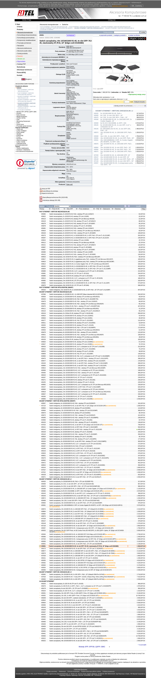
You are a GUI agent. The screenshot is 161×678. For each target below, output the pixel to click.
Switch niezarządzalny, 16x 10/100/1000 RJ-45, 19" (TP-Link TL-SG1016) (70, 377)
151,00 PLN (141, 271)
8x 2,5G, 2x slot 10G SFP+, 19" (112, 115)
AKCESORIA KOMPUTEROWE (25, 84)
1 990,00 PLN (141, 624)
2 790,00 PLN (141, 534)
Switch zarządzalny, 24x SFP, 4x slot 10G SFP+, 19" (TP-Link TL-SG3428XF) (72, 624)
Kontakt (19, 75)
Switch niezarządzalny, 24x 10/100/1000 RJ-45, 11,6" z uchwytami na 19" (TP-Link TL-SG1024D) (77, 394)
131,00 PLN (141, 320)
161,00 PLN (141, 415)
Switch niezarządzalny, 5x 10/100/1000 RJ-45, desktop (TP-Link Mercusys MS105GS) (74, 296)
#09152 (43, 266)
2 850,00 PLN (141, 525)
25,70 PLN (142, 240)
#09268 (43, 624)
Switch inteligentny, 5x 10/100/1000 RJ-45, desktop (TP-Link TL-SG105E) (70, 420)
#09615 (43, 368)
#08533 (43, 351)
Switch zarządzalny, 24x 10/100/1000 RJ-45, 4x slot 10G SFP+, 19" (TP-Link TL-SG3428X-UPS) (77, 610)
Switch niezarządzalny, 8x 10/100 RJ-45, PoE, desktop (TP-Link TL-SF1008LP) (72, 245)
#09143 (43, 451)
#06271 (43, 380)
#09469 (43, 484)
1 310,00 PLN (141, 591)
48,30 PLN (142, 318)
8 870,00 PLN (141, 619)
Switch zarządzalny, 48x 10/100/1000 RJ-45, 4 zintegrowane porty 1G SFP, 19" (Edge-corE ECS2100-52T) (80, 570)
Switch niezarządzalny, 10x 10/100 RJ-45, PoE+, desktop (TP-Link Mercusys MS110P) (74, 257)
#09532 (43, 304)
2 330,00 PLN (141, 570)
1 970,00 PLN (141, 586)
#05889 (43, 271)
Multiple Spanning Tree (73, 95)
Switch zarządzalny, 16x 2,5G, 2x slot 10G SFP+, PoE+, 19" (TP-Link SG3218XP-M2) (74, 500)
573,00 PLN (141, 283)
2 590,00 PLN (141, 470)
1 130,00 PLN (141, 544)
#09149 (43, 607)
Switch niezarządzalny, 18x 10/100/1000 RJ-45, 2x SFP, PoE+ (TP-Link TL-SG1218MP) (75, 387)
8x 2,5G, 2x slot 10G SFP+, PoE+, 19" (114, 117)
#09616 (43, 261)
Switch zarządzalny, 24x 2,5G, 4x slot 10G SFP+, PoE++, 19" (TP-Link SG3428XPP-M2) (75, 621)
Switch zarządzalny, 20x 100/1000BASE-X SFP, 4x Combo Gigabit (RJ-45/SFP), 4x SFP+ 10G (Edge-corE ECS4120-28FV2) (85, 505)
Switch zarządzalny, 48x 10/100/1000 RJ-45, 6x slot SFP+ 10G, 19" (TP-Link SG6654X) (75, 633)
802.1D (72, 48)
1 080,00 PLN (141, 467)
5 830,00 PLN (141, 530)
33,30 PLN (142, 226)
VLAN (63, 74)
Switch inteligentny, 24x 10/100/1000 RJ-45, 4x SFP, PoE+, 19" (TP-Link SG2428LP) (74, 462)
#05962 (43, 574)
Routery (18, 113)
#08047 (43, 394)
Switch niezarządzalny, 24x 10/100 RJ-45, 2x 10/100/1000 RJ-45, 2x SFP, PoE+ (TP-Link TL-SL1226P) (79, 283)
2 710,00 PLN (141, 574)
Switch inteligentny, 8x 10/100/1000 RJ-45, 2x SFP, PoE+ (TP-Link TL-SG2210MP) (73, 427)
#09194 (43, 441)
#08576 (43, 509)
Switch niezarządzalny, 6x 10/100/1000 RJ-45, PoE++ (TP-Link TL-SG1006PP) (72, 327)
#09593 (43, 443)
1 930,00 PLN (141, 477)
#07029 (43, 555)
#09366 (43, 536)
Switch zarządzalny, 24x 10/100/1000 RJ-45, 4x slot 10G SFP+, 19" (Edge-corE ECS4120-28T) (77, 525)
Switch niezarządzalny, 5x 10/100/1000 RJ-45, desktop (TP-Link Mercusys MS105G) (74, 308)
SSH (67, 118)
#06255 (43, 382)
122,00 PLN (141, 249)
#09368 (43, 488)
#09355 (43, 560)
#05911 (43, 323)
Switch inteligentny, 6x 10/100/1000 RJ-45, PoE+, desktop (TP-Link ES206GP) (72, 403)
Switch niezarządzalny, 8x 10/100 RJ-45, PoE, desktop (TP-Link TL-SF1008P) (72, 249)
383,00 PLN (141, 441)
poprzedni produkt (106, 35)
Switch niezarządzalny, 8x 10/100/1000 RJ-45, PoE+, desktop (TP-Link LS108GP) (73, 332)
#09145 (43, 493)
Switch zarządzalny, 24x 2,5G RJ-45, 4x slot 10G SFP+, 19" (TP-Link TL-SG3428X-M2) (74, 605)
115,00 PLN (141, 245)
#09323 (43, 299)
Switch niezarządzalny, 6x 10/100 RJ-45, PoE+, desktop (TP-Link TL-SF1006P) (72, 233)
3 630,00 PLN (141, 631)
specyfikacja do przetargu (50, 191)
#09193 (43, 363)
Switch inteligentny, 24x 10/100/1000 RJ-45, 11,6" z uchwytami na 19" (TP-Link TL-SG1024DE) (77, 465)
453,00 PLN (141, 266)
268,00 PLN (141, 389)
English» (28, 79)
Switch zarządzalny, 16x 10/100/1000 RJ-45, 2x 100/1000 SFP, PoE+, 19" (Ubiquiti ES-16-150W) (77, 498)
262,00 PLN (141, 235)
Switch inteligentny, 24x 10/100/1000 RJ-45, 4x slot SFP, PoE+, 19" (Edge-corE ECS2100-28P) (77, 470)
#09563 (43, 600)
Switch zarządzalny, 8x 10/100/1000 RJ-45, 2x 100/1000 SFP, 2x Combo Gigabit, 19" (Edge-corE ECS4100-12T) (82, 488)
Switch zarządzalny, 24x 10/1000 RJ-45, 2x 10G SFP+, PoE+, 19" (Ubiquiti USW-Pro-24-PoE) (76, 574)
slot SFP (100, 89)
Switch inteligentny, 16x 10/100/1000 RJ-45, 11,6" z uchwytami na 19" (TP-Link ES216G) (75, 443)
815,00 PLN (141, 474)
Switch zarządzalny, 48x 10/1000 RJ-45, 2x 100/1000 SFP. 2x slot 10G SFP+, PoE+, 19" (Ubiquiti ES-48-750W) (81, 553)
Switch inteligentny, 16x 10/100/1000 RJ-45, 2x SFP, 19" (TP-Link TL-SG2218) (72, 451)
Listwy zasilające (21, 130)
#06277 (43, 320)
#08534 (43, 436)
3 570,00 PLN (141, 505)
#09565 (43, 503)
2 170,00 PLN (141, 548)
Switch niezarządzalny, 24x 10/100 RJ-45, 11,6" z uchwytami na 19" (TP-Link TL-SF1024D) (76, 278)
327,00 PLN (141, 356)
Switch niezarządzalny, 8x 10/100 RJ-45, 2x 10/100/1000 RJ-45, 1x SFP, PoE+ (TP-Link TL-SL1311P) (79, 238)
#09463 (43, 617)
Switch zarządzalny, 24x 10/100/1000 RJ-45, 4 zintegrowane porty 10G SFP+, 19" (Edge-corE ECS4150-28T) (81, 528)
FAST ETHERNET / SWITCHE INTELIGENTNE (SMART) (84, 26)
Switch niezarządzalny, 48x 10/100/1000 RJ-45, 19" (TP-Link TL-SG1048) (70, 399)
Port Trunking (70, 80)
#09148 (43, 523)
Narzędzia (20, 45)
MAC (63, 148)
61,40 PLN (142, 330)
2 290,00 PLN (141, 612)
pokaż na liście (134, 35)
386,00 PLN (141, 285)
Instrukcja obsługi (48, 200)
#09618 (43, 391)
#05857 (43, 247)
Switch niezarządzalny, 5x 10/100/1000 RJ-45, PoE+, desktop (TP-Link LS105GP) (73, 301)
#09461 (43, 633)
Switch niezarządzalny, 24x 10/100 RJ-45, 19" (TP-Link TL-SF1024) (69, 280)
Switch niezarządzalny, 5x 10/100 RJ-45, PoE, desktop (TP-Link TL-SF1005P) (72, 223)
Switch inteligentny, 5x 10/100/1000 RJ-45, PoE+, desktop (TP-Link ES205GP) (72, 415)
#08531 (43, 455)
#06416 (43, 346)
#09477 (43, 361)
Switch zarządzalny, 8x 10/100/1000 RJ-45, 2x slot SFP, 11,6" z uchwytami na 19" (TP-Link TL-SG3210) (79, 493)
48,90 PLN (142, 337)
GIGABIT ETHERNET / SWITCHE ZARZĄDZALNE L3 (120, 28)
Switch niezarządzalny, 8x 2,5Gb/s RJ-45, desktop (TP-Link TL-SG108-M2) (71, 339)
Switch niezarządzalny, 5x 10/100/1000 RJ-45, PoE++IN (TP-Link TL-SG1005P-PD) (73, 299)
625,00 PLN (141, 387)
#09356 (43, 541)
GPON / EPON (20, 118)
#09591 (43, 544)
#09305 (43, 372)
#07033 (43, 539)
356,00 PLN (141, 465)
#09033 (43, 453)
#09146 (43, 495)
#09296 (43, 448)
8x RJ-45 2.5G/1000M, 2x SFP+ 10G (113, 123)
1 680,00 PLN (141, 614)
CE (67, 176)
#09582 (43, 384)
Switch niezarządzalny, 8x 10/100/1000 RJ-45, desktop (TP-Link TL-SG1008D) (72, 349)
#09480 (43, 252)
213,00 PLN (141, 391)
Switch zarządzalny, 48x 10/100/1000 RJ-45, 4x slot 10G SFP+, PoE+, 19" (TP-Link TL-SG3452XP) (78, 640)
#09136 (43, 339)
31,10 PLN (142, 308)
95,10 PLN (142, 223)
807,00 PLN (141, 484)
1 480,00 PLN (141, 495)
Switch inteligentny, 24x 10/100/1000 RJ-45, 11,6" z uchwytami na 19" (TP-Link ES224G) (75, 460)
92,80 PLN (142, 276)
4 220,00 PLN (141, 563)
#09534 (43, 230)
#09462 (43, 619)
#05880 (43, 276)
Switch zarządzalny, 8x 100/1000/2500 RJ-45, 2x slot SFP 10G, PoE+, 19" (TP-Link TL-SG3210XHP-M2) (80, 495)
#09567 (43, 403)
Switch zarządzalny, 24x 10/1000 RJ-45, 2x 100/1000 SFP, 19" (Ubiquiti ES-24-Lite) (73, 518)
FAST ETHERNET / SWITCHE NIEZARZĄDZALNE (53, 26)
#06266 (43, 396)
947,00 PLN (141, 290)
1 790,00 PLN (141, 500)
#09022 (43, 216)
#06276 (43, 458)
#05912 (43, 349)
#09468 (43, 500)
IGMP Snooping (71, 97)
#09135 (43, 422)
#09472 (43, 462)
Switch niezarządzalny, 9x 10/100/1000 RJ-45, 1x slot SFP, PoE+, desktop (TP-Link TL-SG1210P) (77, 365)
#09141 (43, 427)
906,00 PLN (141, 607)
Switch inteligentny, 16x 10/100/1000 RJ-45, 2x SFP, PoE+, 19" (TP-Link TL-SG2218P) (74, 448)
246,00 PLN (141, 380)
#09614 (43, 264)
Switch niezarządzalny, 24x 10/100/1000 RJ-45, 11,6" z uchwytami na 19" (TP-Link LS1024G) (76, 389)
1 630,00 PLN (141, 511)
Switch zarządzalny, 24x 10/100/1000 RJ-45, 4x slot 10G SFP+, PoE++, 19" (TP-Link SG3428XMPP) (78, 612)
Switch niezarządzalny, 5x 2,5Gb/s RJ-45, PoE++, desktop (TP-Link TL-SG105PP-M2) (74, 306)
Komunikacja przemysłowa (25, 37)
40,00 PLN (142, 296)
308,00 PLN (141, 363)
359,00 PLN (141, 434)
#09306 (43, 605)
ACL (67, 113)
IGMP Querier (70, 99)
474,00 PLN (141, 451)
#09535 (43, 330)
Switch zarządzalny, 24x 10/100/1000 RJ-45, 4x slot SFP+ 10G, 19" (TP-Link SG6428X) (75, 617)
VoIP (17, 119)
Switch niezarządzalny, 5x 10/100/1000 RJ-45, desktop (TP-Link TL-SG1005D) (72, 323)
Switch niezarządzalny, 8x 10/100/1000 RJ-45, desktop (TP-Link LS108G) (70, 344)
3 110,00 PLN (141, 551)
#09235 (43, 583)
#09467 (43, 612)
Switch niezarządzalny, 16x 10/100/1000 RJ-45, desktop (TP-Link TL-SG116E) (72, 380)
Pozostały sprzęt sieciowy (24, 126)
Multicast (72, 124)
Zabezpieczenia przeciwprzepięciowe (21, 144)
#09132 (43, 254)
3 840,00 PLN (141, 553)
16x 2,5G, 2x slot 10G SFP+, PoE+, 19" (114, 136)
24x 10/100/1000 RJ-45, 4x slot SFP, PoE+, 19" (117, 159)
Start (18, 24)
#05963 (43, 579)
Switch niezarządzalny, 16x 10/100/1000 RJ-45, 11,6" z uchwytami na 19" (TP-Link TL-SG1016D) (77, 375)
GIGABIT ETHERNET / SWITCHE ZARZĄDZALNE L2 (88, 28)
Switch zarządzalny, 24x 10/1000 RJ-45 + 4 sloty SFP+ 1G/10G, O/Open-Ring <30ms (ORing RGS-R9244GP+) (81, 577)
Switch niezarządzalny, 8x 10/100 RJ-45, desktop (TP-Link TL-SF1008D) (70, 247)
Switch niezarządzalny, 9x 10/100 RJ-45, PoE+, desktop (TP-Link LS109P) (71, 252)
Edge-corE (69, 184)
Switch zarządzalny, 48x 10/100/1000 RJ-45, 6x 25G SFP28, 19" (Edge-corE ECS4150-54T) (76, 560)
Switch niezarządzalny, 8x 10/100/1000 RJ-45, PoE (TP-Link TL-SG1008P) (71, 353)
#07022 (43, 472)
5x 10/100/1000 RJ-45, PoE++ (111, 113)
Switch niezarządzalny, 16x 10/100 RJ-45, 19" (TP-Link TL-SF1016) (69, 273)
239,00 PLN (141, 377)
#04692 (43, 356)
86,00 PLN (142, 301)
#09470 (43, 486)
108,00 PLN (141, 334)
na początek (142, 645)
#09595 (43, 389)
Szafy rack (19, 129)
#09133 (43, 311)
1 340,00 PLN (141, 536)
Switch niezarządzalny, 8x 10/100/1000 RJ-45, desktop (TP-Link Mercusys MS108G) (74, 337)
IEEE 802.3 (69, 46)
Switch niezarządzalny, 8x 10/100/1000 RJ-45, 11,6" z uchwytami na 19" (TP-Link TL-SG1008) (76, 346)
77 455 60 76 (126, 16)
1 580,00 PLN (141, 638)
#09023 (43, 315)
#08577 (43, 551)
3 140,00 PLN (141, 621)
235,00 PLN (141, 365)
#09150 (43, 614)
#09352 (43, 595)
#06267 (43, 377)
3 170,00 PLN (141, 565)
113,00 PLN (141, 408)
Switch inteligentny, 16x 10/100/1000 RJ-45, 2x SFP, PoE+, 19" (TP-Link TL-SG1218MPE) (75, 453)
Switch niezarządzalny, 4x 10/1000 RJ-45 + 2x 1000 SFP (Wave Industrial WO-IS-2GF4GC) (76, 294)
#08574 (43, 498)
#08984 (43, 514)
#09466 (43, 621)
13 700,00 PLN (140, 636)
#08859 (43, 353)
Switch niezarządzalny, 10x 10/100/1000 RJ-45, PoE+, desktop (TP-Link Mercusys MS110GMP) (77, 368)
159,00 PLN (141, 384)
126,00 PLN (141, 254)
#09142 (43, 429)
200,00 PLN (141, 313)
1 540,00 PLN (141, 600)
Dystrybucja (21, 67)
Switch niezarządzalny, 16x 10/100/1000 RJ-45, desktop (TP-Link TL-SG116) (71, 382)
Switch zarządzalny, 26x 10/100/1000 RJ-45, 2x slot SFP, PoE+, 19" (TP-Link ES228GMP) (75, 544)
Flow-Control (70, 66)
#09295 (43, 417)
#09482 (43, 214)
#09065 (43, 283)
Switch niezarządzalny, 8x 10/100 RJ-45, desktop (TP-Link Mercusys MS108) (71, 242)
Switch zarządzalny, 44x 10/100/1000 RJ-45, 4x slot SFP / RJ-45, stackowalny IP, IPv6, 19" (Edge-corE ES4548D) (83, 546)
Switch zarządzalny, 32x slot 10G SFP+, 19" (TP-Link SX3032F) (68, 629)
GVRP (68, 76)
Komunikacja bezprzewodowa (26, 35)
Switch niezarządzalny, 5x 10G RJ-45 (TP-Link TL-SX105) (66, 583)
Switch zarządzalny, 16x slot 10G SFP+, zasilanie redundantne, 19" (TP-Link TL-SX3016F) (75, 598)
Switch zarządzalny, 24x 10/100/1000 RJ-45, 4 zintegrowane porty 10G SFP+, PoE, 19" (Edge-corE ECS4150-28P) (83, 541)
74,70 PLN (142, 325)
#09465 (43, 631)
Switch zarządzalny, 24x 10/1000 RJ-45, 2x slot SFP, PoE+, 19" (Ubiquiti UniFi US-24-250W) (76, 511)
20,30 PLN (142, 216)
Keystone (19, 138)
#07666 (43, 294)
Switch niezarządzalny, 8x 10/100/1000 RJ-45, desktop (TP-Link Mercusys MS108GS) (74, 330)
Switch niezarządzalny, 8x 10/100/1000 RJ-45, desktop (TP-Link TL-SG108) (71, 351)
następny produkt (119, 35)
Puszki (18, 137)
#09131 (43, 245)
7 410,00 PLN (141, 577)
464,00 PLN (141, 458)
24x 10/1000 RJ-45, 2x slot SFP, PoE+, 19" (116, 147)
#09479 (43, 301)
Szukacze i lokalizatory (23, 149)
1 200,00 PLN (141, 498)
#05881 (43, 273)
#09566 (43, 410)
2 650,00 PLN (141, 640)
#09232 (43, 640)
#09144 (43, 467)
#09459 (43, 626)
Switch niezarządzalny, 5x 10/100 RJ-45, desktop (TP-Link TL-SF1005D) (70, 226)
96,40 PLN (142, 257)
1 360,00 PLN (141, 546)
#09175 (43, 548)
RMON (68, 137)
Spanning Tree (70, 92)
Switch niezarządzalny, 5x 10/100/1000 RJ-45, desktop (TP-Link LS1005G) (71, 315)
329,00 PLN (141, 339)
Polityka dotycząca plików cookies (91, 671)
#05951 (43, 546)
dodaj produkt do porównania (123, 106)
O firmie (19, 26)
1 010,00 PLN (141, 610)
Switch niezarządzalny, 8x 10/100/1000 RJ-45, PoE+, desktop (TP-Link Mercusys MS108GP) (76, 334)
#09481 (43, 228)
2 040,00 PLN (141, 598)
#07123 (43, 405)
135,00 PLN (141, 261)
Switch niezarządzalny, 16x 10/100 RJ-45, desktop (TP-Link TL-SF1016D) (70, 276)
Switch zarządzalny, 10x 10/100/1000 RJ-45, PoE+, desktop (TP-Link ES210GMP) (73, 410)
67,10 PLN (142, 342)
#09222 (43, 638)
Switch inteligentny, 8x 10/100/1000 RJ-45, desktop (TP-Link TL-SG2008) (70, 432)
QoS (73, 87)
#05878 (43, 226)
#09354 (43, 567)
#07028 (43, 518)
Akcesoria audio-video (24, 51)
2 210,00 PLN (141, 509)
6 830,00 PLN (141, 617)
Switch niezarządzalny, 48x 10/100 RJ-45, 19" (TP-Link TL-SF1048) (69, 285)
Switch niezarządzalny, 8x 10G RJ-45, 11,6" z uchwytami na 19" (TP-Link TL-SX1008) (74, 591)
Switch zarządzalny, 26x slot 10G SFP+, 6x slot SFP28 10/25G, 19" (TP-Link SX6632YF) (75, 626)
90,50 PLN (142, 252)
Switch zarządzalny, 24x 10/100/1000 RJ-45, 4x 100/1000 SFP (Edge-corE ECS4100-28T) (75, 536)
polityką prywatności (120, 6)
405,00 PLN (140, 429)
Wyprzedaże (21, 61)
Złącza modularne (21, 140)
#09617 (43, 259)
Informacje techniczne (24, 69)
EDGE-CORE (49, 37)
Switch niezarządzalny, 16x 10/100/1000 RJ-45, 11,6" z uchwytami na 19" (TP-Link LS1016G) (76, 370)
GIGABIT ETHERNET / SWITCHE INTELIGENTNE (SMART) (56, 28)
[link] (26, 164)
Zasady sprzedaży (52, 671)
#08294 (43, 325)
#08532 (43, 465)
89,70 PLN (142, 413)
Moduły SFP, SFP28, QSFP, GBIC (92, 647)
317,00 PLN (141, 481)
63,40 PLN (142, 214)
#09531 (43, 334)
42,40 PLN (142, 315)
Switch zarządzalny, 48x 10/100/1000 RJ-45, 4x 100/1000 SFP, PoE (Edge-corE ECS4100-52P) (77, 563)
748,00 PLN (141, 424)
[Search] (127, 32)
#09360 (43, 491)
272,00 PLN (141, 443)
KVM (18, 123)
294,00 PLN (141, 432)
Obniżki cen (21, 59)
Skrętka (18, 134)
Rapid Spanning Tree (72, 93)
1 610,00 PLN (141, 605)
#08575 (43, 516)
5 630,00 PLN (141, 602)
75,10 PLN (142, 349)
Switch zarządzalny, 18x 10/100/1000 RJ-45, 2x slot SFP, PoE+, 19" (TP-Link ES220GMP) (75, 503)
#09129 (43, 221)
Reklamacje (62, 671)
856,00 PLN (141, 588)
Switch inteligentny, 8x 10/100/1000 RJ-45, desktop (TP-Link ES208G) (69, 408)
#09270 (43, 586)
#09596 (43, 370)
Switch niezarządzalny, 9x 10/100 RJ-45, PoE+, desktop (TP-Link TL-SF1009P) (72, 254)
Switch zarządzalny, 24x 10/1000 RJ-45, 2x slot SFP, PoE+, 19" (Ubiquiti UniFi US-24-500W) (76, 514)
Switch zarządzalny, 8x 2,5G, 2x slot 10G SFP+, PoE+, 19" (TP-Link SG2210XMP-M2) (74, 486)
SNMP (68, 128)
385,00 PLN (141, 372)
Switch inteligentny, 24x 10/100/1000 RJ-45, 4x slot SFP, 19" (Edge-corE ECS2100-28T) (75, 472)
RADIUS (76, 114)
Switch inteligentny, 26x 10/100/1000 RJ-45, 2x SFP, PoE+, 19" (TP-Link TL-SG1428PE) (75, 474)
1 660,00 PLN (141, 555)
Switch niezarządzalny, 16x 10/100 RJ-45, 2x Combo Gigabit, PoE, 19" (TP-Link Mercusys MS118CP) (79, 264)
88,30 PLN (142, 221)
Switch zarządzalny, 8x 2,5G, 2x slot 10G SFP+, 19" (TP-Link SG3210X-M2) (71, 484)
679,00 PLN (141, 446)
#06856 (43, 399)
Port (67, 96)
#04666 (43, 420)
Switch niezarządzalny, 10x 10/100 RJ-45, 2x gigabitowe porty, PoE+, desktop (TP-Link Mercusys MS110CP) (81, 259)
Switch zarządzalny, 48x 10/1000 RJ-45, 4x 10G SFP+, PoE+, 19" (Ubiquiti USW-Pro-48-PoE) (76, 579)
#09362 (43, 563)
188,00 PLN (141, 278)
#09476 (43, 358)
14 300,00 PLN (140, 626)
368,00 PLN (141, 493)
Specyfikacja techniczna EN (52, 197)
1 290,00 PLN (141, 558)
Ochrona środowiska (73, 671)
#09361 (43, 505)
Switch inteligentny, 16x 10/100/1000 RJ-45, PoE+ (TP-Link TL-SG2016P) (70, 446)
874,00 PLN (141, 518)
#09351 (43, 593)
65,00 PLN (142, 230)
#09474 (43, 413)
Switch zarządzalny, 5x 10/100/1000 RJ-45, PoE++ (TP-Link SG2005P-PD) (71, 481)
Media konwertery (21, 116)
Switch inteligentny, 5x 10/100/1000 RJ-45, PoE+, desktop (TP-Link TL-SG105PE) (73, 422)
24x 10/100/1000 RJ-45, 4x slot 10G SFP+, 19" (117, 161)
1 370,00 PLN (141, 523)
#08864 (43, 511)
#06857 (43, 249)
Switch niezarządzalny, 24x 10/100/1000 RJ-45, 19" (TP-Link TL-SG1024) (70, 396)
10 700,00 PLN (140, 595)
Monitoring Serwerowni (23, 121)
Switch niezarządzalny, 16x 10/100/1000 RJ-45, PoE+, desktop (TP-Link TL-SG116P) (74, 372)
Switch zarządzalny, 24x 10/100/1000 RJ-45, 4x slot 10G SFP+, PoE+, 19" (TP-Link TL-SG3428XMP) (79, 614)
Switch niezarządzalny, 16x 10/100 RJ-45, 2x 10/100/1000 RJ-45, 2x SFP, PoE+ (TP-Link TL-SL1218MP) (80, 268)
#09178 (43, 588)
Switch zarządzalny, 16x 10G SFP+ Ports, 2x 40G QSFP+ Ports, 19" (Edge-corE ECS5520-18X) (77, 593)
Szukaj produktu (22, 53)
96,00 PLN (142, 351)
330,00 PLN (141, 394)
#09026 (43, 318)
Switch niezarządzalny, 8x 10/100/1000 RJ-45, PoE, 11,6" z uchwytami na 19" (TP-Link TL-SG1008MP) (79, 356)
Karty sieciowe (20, 115)
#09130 (43, 233)
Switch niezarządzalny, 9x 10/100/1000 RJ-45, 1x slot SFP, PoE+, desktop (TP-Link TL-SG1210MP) (78, 363)
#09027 (43, 344)
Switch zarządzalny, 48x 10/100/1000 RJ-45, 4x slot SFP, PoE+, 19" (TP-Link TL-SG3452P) (76, 548)
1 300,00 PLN (141, 472)
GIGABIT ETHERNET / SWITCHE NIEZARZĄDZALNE (116, 26)
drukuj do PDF (46, 188)
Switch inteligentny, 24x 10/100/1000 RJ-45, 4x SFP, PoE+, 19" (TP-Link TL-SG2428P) (74, 467)
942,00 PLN (141, 462)
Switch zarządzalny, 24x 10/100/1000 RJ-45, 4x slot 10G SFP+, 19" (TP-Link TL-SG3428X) (76, 607)
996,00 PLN (141, 486)
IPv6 (63, 126)
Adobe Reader (106, 656)
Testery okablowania (22, 148)
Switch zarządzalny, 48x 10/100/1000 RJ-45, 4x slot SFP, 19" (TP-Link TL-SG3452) (73, 558)
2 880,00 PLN (141, 539)
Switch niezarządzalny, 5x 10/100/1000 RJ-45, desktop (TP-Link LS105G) (70, 318)
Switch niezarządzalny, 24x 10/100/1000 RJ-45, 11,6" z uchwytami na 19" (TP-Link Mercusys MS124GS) (80, 391)
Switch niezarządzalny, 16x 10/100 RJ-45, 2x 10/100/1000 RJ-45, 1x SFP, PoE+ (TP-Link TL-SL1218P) (79, 266)
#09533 (43, 257)
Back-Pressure (70, 68)
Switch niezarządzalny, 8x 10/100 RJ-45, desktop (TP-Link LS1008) (69, 240)
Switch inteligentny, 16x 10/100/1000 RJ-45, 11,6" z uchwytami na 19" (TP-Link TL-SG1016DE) (77, 455)
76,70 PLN (142, 344)
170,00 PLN (141, 361)
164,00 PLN (141, 273)
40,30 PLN (142, 247)
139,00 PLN (141, 422)
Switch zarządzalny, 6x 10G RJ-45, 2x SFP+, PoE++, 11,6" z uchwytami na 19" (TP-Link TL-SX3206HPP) (80, 586)
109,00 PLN (141, 233)
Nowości (20, 56)
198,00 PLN (141, 370)
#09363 (43, 565)
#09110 (43, 219)
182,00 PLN (141, 280)
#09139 (43, 432)
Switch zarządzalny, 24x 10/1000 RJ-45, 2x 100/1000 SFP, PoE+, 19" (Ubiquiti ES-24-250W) (76, 516)
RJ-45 (82, 50)
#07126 (43, 525)
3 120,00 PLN (141, 541)
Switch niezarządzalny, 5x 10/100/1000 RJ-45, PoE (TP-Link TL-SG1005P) (71, 320)
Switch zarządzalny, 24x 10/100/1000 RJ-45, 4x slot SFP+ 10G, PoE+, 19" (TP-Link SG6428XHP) (77, 619)
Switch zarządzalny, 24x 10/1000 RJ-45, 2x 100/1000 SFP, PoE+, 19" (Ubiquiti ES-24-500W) (76, 509)
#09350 (43, 570)
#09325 (43, 481)
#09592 (43, 460)
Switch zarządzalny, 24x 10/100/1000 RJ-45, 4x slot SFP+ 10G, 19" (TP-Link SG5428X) (75, 600)
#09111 (43, 308)
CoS (67, 89)
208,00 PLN (141, 368)
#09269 (43, 610)
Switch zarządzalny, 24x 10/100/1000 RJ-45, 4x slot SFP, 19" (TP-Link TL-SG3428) (73, 521)
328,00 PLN (141, 264)
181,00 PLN (141, 403)
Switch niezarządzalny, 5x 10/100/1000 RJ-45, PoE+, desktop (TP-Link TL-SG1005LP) (74, 311)
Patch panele (20, 132)
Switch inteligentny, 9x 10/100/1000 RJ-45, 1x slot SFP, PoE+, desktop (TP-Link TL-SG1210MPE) (77, 441)
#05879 (43, 285)
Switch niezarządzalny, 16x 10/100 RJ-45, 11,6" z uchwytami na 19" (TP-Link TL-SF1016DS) (76, 271)
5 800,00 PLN (141, 567)
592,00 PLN (141, 427)
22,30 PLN (142, 219)
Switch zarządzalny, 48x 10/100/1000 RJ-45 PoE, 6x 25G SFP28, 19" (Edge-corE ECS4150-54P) (77, 567)
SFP (76, 54)
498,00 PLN (141, 268)
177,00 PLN (141, 439)
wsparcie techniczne (48, 193)
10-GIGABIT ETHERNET (46, 29)
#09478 (43, 332)
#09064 (43, 365)
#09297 (43, 238)
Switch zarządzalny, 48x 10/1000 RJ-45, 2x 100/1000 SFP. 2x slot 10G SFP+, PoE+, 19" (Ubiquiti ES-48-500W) (81, 551)
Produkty (20, 29)
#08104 (43, 375)
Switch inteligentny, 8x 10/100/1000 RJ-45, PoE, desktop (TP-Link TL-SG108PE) (72, 439)
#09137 (43, 387)
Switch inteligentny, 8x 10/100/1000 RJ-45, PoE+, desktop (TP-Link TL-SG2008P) (73, 434)
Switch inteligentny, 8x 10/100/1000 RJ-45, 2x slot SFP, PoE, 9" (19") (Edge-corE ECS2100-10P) (77, 405)
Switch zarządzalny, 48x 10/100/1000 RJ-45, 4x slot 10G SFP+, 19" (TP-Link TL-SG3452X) (76, 638)
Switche (18, 87)
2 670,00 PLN (141, 491)
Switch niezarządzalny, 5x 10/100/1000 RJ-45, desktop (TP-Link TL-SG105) (71, 325)
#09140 (43, 434)
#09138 (43, 474)
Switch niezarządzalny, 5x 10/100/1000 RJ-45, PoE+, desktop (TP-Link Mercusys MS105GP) (76, 304)
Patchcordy (19, 135)
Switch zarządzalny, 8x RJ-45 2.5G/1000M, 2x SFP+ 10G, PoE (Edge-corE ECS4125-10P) (75, 491)
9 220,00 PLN (141, 633)
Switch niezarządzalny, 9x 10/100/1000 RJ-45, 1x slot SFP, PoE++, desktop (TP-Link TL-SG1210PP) (78, 358)
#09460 (43, 636)
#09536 (43, 296)
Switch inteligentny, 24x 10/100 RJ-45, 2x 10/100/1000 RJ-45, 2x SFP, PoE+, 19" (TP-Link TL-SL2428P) (79, 290)
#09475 (43, 306)
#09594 (43, 408)
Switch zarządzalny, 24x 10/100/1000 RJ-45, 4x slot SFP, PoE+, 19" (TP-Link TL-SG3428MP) (76, 523)
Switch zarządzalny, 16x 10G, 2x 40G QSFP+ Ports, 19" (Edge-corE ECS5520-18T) (73, 595)
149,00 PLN (141, 238)
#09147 (43, 521)
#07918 (43, 577)
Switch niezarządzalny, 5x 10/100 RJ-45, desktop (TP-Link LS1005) (69, 216)
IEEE (67, 48)
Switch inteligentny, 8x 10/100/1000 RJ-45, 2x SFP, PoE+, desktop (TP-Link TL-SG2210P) (75, 429)
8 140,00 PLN (141, 593)
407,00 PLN (141, 306)
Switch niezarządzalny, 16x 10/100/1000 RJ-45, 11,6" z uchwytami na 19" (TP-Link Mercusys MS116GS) (80, 384)
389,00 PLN (141, 410)
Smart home (20, 124)
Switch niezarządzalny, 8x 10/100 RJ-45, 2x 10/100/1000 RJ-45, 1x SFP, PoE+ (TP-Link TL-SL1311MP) (79, 235)
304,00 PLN (141, 396)
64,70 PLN (142, 420)
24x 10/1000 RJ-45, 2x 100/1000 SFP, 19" (115, 155)
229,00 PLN (141, 375)
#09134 (43, 313)
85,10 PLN (142, 304)
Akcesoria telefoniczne (24, 48)
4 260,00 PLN (141, 579)
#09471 (43, 477)
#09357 (43, 528)
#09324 (43, 327)
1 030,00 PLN (141, 399)
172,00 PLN (141, 327)
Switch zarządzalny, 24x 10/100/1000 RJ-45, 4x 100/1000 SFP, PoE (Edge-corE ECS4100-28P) (77, 534)
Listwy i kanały (20, 142)
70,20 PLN (142, 228)
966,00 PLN (141, 583)
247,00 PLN (141, 455)
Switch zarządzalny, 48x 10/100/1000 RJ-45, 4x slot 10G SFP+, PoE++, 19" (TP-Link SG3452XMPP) (78, 631)
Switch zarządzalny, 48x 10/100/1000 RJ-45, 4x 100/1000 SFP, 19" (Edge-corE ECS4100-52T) (77, 565)
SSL (67, 120)
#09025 (43, 342)
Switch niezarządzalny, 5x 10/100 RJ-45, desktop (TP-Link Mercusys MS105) (71, 219)
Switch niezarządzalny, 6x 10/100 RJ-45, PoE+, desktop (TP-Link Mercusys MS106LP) (74, 230)
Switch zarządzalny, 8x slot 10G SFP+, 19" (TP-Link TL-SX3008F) (68, 588)
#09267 (43, 446)
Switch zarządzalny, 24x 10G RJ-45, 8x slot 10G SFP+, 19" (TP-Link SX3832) (72, 602)
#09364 (43, 534)
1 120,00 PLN (141, 488)
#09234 (43, 591)
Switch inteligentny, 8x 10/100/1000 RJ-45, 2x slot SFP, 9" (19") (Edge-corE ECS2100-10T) (76, 424)
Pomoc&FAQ (21, 72)
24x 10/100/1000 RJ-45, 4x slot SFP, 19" (115, 157)
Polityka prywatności (109, 671)
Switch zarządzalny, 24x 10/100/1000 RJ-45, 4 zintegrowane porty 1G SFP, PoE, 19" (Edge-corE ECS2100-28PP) (82, 539)
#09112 (43, 242)
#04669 (43, 439)
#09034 (43, 268)
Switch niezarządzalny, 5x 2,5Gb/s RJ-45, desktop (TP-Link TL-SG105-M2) (71, 313)
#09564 (43, 602)
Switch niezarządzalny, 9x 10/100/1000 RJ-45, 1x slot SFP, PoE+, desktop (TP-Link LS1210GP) (77, 361)
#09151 (43, 558)
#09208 (43, 598)
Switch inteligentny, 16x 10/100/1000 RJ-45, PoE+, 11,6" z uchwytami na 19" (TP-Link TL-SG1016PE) (79, 458)
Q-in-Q (68, 78)
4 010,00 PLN (141, 560)
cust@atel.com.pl (139, 16)
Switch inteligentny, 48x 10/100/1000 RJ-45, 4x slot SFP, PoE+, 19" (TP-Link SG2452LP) (75, 477)
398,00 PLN (141, 358)
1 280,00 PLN (141, 405)
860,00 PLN (141, 448)
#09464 (43, 629)
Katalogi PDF (21, 64)
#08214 (43, 278)
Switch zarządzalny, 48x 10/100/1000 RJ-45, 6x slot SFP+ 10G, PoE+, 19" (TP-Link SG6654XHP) (77, 636)
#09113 (43, 337)
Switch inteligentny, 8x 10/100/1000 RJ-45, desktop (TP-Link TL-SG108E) (70, 436)
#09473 (43, 415)
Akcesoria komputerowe (25, 32)
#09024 (43, 240)
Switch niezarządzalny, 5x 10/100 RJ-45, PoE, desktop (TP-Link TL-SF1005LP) (72, 221)
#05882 (43, 280)
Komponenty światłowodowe (26, 40)
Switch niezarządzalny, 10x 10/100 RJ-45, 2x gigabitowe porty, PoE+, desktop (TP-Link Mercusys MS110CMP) (81, 261)
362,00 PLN (141, 460)
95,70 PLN (142, 436)
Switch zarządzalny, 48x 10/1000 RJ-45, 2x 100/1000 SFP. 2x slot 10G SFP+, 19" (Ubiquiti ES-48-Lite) (79, 555)
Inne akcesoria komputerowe (24, 151)
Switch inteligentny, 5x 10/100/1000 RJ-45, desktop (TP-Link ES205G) (69, 413)
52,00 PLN (142, 323)
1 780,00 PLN (141, 528)
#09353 (43, 530)
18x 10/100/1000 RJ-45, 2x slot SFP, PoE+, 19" (117, 138)
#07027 (43, 470)
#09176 (43, 235)
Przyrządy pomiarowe (24, 43)
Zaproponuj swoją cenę (137, 94)
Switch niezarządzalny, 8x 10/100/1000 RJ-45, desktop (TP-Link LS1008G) (71, 342)
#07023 (43, 424)
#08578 (43, 553)
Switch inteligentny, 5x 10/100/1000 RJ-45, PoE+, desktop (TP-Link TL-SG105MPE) (73, 417)
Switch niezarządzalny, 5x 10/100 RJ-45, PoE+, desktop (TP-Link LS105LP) (71, 214)
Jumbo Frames (70, 83)
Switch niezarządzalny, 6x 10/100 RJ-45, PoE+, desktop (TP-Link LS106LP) (71, 228)
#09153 (43, 290)
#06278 (43, 223)
